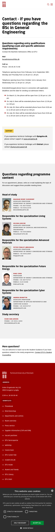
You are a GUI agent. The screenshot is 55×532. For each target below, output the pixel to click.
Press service (10, 426)
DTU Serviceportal (11, 440)
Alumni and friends (12, 469)
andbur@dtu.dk (19, 308)
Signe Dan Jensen (11, 319)
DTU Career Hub (10, 455)
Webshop (8, 445)
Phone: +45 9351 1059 (13, 321)
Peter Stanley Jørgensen (23, 247)
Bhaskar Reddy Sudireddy (23, 199)
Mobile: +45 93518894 (22, 232)
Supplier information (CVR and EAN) (18, 430)
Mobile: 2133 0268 (20, 282)
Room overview (10, 421)
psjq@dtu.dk (18, 256)
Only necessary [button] (20, 523)
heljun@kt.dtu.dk (20, 234)
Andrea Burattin (20, 297)
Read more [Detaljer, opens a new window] (29, 507)
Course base (9, 450)
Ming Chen (17, 273)
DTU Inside (9, 465)
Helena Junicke (19, 223)
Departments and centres (14, 416)
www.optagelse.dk (30, 139)
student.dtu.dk (10, 460)
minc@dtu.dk (18, 284)
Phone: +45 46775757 (22, 280)
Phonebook (9, 406)
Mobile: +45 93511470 (22, 208)
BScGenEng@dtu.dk (21, 210)
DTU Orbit (8, 479)
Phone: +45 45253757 (22, 306)
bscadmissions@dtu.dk (10, 59)
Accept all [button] (37, 523)
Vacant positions (11, 435)
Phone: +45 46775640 (22, 205)
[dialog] (27, 510)
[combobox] (52, 491)
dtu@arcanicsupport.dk (18, 147)
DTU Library (9, 474)
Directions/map (10, 411)
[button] (52, 4)
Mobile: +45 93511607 (22, 254)
